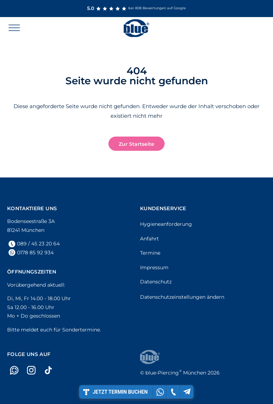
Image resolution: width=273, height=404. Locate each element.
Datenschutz (156, 281)
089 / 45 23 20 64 (38, 243)
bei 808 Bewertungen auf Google (136, 8)
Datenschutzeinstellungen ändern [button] (182, 297)
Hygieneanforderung (166, 224)
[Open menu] (14, 28)
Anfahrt (149, 238)
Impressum (154, 267)
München (175, 373)
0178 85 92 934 (35, 252)
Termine (150, 253)
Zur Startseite (136, 144)
